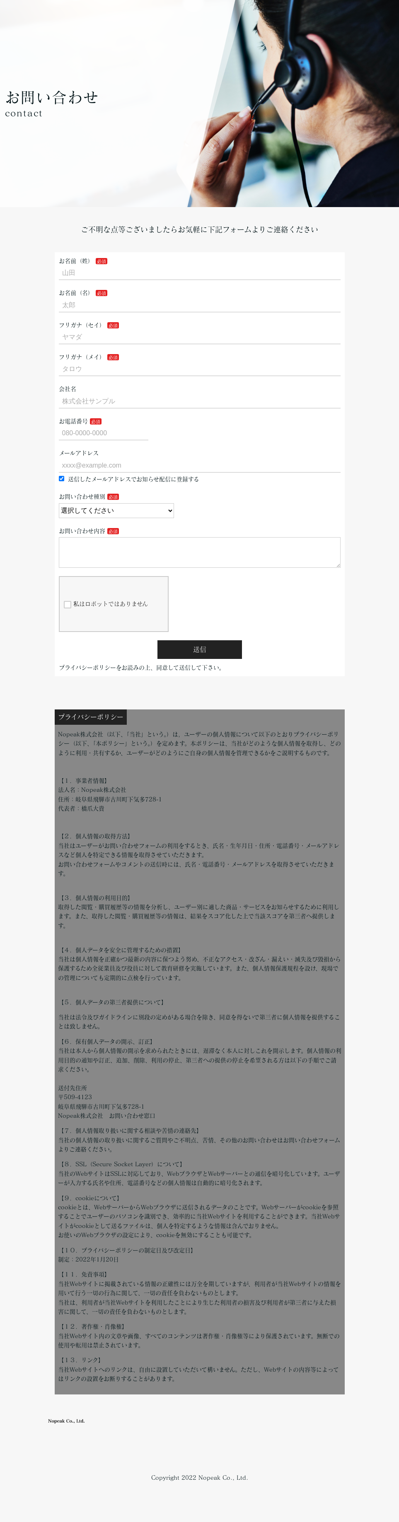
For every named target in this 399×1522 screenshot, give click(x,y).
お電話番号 (73, 421)
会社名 (67, 389)
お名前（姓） (76, 261)
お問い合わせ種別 (82, 496)
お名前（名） (76, 293)
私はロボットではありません (106, 611)
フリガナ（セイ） (82, 325)
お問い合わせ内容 (82, 531)
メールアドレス (79, 453)
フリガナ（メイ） (82, 357)
